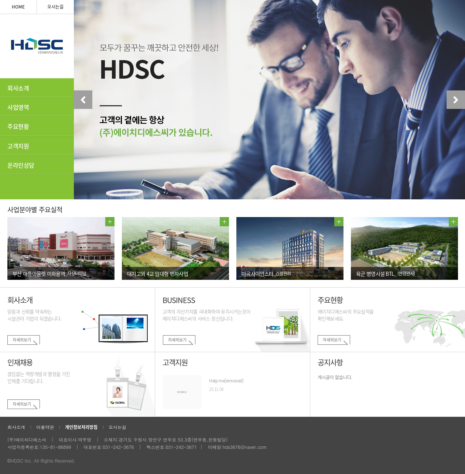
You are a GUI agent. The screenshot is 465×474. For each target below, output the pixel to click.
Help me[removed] (226, 380)
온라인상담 (20, 165)
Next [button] (456, 99)
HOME (18, 6)
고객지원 (18, 145)
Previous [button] (83, 99)
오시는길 (55, 6)
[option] (269, 99)
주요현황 (18, 126)
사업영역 (18, 107)
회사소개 (18, 87)
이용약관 (45, 427)
